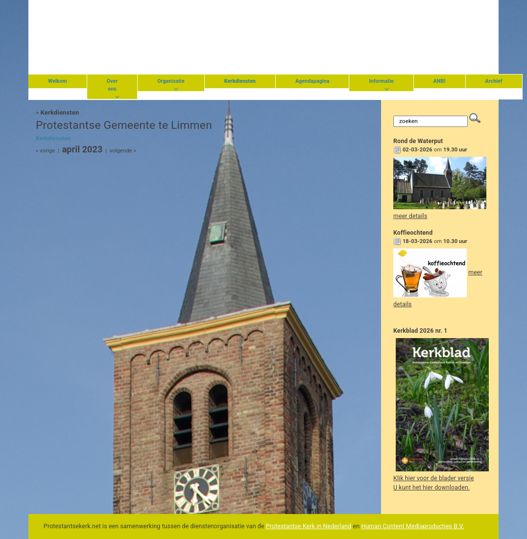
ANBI (439, 81)
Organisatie (171, 81)
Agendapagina (312, 81)
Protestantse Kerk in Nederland (309, 526)
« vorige (45, 150)
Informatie (381, 81)
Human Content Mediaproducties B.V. (412, 526)
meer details (410, 216)
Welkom (57, 81)
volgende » (123, 150)
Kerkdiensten (60, 112)
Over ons (112, 85)
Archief (494, 81)
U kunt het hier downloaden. (431, 487)
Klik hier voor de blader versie (433, 478)
